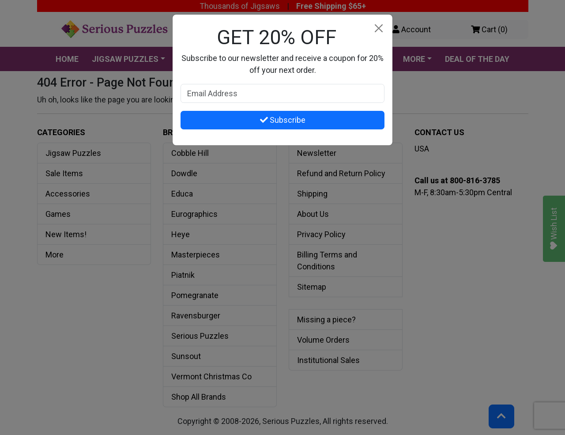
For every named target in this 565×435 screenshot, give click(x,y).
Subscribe (282, 120)
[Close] (378, 28)
